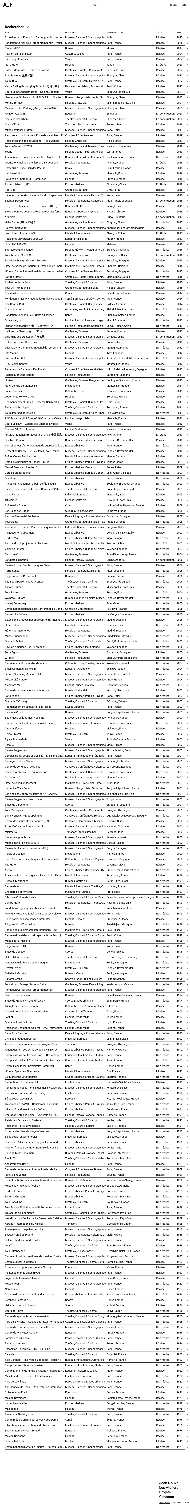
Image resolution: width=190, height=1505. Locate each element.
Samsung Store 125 (16, 59)
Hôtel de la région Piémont (20, 783)
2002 (179, 723)
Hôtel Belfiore (13, 625)
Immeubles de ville (16, 1403)
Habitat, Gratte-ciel (76, 102)
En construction (165, 113)
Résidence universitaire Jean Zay (24, 238)
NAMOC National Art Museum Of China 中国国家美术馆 (35, 434)
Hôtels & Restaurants (77, 162)
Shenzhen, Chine (116, 119)
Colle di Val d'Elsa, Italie (120, 532)
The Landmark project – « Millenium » (26, 543)
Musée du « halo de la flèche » (22, 1185)
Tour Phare (11, 592)
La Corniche (12, 696)
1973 (179, 1436)
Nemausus (11, 1289)
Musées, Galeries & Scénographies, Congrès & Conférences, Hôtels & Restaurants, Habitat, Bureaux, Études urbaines (86, 1087)
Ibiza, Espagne (115, 353)
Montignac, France (117, 347)
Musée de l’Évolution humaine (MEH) (26, 848)
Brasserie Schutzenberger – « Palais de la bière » (33, 875)
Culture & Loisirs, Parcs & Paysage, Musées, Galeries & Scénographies (86, 859)
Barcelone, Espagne (118, 374)
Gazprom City (13, 554)
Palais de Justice (15, 853)
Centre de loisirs (14, 886)
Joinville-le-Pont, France (121, 1104)
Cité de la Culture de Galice (20, 897)
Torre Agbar (12, 652)
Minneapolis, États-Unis (120, 587)
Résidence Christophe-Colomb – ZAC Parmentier (33, 1027)
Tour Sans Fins (13, 1202)
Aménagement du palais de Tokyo (24, 1229)
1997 (179, 957)
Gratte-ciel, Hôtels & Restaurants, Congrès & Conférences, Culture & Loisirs (86, 309)
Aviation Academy (15, 113)
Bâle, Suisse (114, 930)
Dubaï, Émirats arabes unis (122, 641)
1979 (179, 1398)
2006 (179, 554)
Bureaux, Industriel (76, 690)
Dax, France (113, 1071)
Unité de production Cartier (20, 1038)
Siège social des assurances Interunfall (28, 919)
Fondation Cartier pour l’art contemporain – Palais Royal (35, 43)
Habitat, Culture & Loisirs (79, 1125)
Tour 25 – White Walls (17, 287)
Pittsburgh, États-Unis (119, 761)
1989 (179, 1164)
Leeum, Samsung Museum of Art (24, 674)
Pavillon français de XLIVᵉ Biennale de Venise (31, 1147)
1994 (179, 989)
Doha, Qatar (113, 130)
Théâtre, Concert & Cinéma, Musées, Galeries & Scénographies (86, 641)
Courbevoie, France (118, 1109)
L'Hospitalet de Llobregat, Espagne (127, 369)
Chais (68, 168)
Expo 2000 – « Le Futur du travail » (25, 826)
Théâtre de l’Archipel (17, 407)
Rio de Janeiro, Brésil (119, 750)
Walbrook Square (15, 598)
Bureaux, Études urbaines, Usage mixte (86, 440)
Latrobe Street (13, 277)
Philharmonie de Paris (17, 282)
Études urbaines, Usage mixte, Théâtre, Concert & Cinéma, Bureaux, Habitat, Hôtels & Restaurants (86, 870)
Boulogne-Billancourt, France (123, 380)
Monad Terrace (14, 102)
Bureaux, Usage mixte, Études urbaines (86, 788)
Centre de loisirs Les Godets (21, 1332)
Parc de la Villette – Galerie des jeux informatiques (34, 1321)
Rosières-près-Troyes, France (123, 1398)
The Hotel (10, 864)
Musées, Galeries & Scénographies (85, 37)
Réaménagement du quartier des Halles (28, 706)
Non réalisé (162, 157)
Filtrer (94, 5)
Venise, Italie (114, 1120)
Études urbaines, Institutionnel (82, 647)
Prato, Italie (113, 891)
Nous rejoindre (164, 1503)
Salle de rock (12, 1354)
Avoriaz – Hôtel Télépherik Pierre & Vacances (31, 162)
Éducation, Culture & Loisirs (81, 1370)
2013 (179, 309)
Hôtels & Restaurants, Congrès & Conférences (86, 200)
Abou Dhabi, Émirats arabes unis (125, 228)
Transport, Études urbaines (80, 124)
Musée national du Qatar (19, 130)
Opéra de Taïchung (16, 701)
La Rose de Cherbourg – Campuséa (25, 179)
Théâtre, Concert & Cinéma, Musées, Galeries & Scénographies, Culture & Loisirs (86, 897)
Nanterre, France (116, 1049)
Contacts (166, 1496)
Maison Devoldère (15, 1398)
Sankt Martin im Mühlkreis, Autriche (127, 358)
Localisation (115, 32)
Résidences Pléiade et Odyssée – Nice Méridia (32, 140)
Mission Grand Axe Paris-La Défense (26, 1109)
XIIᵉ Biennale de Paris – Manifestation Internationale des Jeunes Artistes (35, 1387)
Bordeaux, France (117, 396)
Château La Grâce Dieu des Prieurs (25, 168)
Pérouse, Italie (115, 832)
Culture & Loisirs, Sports (79, 511)
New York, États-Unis (119, 146)
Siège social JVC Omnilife (20, 924)
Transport (71, 1044)
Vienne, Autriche (116, 456)
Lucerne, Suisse (116, 821)
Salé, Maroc (113, 603)
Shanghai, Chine (116, 75)
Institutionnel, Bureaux (78, 891)
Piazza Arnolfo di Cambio (19, 532)
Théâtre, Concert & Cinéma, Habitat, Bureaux (86, 1158)
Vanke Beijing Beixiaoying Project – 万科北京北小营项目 (35, 86)
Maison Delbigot (14, 1441)
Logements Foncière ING (19, 396)
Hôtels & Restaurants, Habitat (82, 570)
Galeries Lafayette (15, 973)
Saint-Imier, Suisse (117, 1038)
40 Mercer (11, 500)
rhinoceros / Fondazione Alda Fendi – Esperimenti (34, 195)
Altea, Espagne (115, 570)
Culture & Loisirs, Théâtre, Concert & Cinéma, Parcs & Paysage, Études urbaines (86, 663)
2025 (179, 37)
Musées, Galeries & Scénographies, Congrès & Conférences (86, 837)
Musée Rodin (12, 1283)
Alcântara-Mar (13, 685)
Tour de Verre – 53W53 (18, 146)
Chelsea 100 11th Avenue (19, 429)
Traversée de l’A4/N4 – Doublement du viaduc (31, 1104)
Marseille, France (116, 173)
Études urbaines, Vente (78, 467)
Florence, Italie (115, 625)
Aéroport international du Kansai (24, 1223)
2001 (179, 755)
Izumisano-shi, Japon (119, 1223)
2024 (179, 48)
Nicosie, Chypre (116, 211)
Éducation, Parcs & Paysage (81, 211)
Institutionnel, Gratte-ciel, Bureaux (84, 266)
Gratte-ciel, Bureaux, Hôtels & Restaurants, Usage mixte (86, 81)
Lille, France (113, 1006)
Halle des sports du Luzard (20, 1305)
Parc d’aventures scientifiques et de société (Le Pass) (35, 859)
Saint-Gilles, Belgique (119, 472)
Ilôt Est (9, 1017)
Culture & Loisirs (74, 53)
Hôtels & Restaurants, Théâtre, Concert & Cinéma (86, 902)
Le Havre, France (116, 511)
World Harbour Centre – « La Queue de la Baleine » (34, 1218)
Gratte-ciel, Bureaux (76, 173)
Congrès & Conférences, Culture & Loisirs (86, 766)
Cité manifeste (13, 728)
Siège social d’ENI (15, 946)
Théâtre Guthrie (14, 587)
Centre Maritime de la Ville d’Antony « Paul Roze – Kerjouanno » (35, 1370)
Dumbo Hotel (12, 902)
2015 (179, 260)
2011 (179, 374)
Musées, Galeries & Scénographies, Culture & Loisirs (86, 1327)
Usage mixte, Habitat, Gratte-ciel (84, 86)
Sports (69, 804)
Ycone (8, 151)
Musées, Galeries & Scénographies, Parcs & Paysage (86, 347)
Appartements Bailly (16, 1164)
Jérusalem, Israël (116, 837)
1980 (179, 1392)
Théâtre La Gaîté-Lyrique (19, 1414)
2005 (179, 603)
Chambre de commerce (18, 891)
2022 (179, 70)
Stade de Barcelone (16, 804)
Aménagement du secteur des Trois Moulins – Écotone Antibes (35, 157)
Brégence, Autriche (118, 919)
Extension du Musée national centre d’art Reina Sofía (35, 619)
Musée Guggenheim (16, 636)
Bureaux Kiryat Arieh (16, 881)
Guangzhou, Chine (117, 255)
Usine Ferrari (12, 494)
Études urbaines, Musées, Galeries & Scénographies (86, 1076)
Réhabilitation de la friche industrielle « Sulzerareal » (35, 1087)
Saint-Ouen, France (118, 1278)
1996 (179, 962)
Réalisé (160, 37)
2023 (179, 64)
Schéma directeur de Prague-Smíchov (27, 1131)
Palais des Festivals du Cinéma (23, 1120)
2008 (179, 500)
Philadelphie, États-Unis (120, 309)
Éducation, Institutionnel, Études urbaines (86, 755)
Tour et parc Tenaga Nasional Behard (26, 984)
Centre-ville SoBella (16, 614)
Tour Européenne (15, 1251)
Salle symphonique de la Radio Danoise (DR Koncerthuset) (35, 489)
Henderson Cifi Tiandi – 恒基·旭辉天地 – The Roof (34, 97)
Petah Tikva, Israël (117, 881)
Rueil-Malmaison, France (121, 315)
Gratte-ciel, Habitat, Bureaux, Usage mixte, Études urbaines (86, 772)
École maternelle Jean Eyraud (22, 1430)
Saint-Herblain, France (119, 1245)
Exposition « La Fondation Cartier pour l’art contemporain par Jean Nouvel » (35, 37)
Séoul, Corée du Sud (118, 91)
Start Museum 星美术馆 (19, 75)
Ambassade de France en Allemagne (26, 962)
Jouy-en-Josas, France (120, 1256)
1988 (179, 1223)
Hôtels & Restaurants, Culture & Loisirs (86, 1234)
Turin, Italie (113, 783)
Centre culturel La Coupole (20, 1261)
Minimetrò (11, 832)
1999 (179, 870)
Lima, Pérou (113, 189)
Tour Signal (11, 521)
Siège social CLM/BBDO (19, 1098)
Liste (184, 5)
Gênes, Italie (114, 467)
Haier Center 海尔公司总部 (20, 222)
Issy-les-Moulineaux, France (123, 1098)
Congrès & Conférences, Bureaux (84, 1169)
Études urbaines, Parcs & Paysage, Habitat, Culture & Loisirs (86, 1049)
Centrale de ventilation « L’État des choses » (30, 1294)
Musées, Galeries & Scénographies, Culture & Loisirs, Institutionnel (86, 1447)
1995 (179, 979)
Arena (8, 870)
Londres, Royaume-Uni (120, 440)
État (159, 32)
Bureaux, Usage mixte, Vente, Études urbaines (86, 97)
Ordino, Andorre (116, 559)
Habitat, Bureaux (75, 919)
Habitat (69, 64)
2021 (179, 91)
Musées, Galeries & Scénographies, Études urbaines (86, 1218)
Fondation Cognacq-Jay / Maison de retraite (30, 908)
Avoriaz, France (115, 162)
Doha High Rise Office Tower (21, 342)
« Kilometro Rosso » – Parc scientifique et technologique (35, 527)
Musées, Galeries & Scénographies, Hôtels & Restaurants (86, 619)
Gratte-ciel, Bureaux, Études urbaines (86, 413)
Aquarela (10, 217)
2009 (179, 462)
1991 (179, 1109)
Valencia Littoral (14, 549)
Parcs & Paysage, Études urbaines (85, 516)
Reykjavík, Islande (117, 608)
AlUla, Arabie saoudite (119, 200)
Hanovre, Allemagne (118, 826)
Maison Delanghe (15, 1436)
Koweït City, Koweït (118, 663)
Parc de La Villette (15, 1381)
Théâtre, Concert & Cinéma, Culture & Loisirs (86, 935)
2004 (179, 663)
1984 (179, 1327)
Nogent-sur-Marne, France (122, 1294)
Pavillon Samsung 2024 (18, 53)
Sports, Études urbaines (79, 1000)
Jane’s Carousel (14, 391)
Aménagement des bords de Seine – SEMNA (31, 1049)
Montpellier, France (118, 364)
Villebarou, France (117, 1136)
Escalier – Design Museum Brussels (26, 260)
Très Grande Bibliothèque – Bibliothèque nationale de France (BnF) (35, 1207)
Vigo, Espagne (115, 538)
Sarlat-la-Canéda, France (121, 739)
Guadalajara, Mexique (119, 636)
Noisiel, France (115, 1305)
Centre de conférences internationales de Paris (32, 1169)
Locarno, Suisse (116, 886)
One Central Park (14, 304)
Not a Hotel (11, 64)
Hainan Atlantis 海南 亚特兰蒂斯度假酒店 (29, 325)
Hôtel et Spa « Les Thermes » (22, 1071)
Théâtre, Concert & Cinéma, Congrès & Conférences (86, 1316)
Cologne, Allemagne (118, 810)
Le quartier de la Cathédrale (21, 1076)
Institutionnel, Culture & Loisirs (83, 723)
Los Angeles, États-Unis (120, 793)
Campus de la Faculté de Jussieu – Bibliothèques (33, 1055)
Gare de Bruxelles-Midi (18, 472)
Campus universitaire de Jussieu (24, 1365)
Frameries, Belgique (118, 859)
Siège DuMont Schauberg (20, 1153)
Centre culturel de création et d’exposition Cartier (33, 1256)
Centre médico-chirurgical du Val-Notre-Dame (31, 1419)
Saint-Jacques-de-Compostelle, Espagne (130, 897)
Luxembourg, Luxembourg (122, 957)
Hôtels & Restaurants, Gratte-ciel (84, 456)
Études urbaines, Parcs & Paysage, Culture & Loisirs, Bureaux (86, 696)
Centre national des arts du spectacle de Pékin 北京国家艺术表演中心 (35, 935)
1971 (179, 1447)
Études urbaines (74, 184)
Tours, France (114, 1011)
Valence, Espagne (117, 549)
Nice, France (114, 140)
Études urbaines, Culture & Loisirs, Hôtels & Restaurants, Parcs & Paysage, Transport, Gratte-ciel (86, 538)
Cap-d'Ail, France (116, 1125)
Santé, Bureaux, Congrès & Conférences (86, 298)
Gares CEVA (12, 124)
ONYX (8, 1245)
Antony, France (115, 238)
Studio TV (10, 1158)
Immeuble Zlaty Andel (17, 788)
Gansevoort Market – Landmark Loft (26, 772)
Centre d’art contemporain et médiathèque (29, 1327)
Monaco (111, 48)
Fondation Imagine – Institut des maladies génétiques (35, 298)
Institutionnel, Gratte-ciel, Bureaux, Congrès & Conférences (86, 783)
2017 (179, 217)
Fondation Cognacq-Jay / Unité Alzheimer (29, 315)
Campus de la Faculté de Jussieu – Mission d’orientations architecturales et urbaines (35, 755)
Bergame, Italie (115, 527)
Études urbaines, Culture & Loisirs (84, 1294)
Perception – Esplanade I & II (22, 1082)
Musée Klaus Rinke (16, 358)
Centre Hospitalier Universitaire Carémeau (29, 1066)
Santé (68, 315)
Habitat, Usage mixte (77, 418)
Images (173, 5)
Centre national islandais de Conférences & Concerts (35, 608)
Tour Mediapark (14, 810)
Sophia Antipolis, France (121, 157)
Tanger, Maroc (115, 462)
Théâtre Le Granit (15, 1343)
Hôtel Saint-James (16, 1174)
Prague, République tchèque (123, 712)
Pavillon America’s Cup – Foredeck (25, 647)
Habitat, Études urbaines (79, 685)
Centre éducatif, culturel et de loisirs (26, 663)
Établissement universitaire (20, 668)
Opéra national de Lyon (18, 1022)
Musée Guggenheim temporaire (23, 799)
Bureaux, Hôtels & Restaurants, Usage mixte (86, 157)
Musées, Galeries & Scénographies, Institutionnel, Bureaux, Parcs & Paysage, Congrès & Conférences (86, 565)
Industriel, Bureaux (76, 494)
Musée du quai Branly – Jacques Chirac (28, 565)
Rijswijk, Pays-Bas (117, 206)
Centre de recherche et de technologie (27, 690)
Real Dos (10, 189)
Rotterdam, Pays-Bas (119, 1158)
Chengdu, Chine (116, 233)
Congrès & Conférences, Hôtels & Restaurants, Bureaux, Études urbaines (86, 815)
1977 (179, 1414)
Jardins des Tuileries (17, 1338)
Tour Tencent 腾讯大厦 (18, 255)
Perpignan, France (117, 407)
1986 (179, 1294)
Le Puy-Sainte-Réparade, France (125, 505)
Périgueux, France (117, 717)
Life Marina (11, 353)
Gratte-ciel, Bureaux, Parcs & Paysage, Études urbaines (86, 984)
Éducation (71, 113)
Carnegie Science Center (19, 761)
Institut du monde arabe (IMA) (22, 1272)
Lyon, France (114, 151)
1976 (179, 1419)
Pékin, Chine (114, 86)
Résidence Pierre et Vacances (22, 1125)
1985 (179, 1316)
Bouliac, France (116, 1174)
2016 (179, 244)
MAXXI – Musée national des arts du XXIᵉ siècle (33, 913)
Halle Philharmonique (17, 957)
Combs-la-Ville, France (120, 1261)
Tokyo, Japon (114, 734)
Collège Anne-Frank (16, 1392)
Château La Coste (15, 505)
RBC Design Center (16, 364)
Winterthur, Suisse (117, 1087)
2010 (179, 423)
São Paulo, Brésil (116, 70)
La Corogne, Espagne (119, 766)
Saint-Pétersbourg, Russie (122, 554)
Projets (165, 1492)
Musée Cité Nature (16, 679)
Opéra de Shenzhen (16, 119)
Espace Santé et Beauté (19, 1234)
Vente (68, 59)
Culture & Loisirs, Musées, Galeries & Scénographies (86, 1321)
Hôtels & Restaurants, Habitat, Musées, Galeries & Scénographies (86, 195)
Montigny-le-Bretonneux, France (125, 1316)
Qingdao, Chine (115, 222)
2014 (179, 293)
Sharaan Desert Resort (18, 200)
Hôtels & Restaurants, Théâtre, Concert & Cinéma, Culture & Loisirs (86, 886)
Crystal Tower (13, 968)
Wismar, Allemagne (118, 690)
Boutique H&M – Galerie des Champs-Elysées (31, 423)
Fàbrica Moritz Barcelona (19, 374)
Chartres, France (116, 1076)
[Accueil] (8, 3)
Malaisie (111, 244)
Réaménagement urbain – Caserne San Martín (32, 402)
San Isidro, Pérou (116, 413)
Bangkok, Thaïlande (118, 249)
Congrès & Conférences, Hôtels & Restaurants (86, 271)
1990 (179, 1142)
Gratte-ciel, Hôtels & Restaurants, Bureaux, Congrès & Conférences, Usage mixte (86, 810)
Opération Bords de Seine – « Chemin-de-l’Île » (31, 1115)
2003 (179, 685)
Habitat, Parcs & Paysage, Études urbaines (86, 1115)
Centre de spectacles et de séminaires (27, 1316)
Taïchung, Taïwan (117, 701)
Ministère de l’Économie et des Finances (28, 1376)
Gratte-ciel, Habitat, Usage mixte (84, 304)
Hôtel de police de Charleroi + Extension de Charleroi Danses (35, 266)
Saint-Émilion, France (119, 168)
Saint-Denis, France (118, 1000)
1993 (179, 1011)
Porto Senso (12, 570)
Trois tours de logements (19, 1213)
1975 (179, 1425)
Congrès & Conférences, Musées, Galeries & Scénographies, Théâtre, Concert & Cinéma (86, 821)
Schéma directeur (15, 1196)
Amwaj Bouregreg (15, 603)
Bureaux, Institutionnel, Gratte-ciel (84, 1359)
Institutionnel (72, 385)
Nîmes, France (115, 1066)
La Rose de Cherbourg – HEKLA (23, 331)
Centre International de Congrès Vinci (26, 1011)
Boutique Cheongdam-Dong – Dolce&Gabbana (32, 91)
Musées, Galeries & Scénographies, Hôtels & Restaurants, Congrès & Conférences (86, 848)
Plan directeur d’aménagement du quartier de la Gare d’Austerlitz (35, 445)
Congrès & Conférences (79, 135)
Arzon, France (115, 1370)
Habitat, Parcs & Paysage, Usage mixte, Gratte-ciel (86, 320)
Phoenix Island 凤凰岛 (18, 184)
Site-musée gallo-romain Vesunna (24, 717)
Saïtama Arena (13, 979)
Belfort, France (115, 1343)
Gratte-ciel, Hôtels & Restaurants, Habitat (86, 70)
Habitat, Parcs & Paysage (80, 559)
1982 (179, 1365)
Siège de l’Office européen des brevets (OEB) (31, 206)
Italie (109, 37)
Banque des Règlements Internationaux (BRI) (31, 930)
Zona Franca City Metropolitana (23, 815)
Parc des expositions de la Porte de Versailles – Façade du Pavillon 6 (35, 135)
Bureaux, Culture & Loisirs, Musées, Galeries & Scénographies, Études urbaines (86, 598)
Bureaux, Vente (74, 973)
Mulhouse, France (117, 728)
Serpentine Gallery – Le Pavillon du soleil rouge (32, 451)
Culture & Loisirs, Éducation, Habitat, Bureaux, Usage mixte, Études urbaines (86, 1006)
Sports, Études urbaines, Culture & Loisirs (86, 979)
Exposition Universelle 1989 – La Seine (27, 1349)
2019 (179, 124)
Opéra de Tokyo (14, 1310)
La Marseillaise (13, 173)
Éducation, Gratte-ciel (77, 668)
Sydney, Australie (116, 304)
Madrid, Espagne (116, 619)
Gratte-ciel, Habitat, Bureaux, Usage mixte (86, 222)
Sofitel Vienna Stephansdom (21, 456)
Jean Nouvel (169, 1483)
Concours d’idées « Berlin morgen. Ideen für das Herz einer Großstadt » (35, 1142)
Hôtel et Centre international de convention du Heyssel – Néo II (35, 271)
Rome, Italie (113, 195)
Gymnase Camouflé (16, 1300)
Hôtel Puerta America (17, 630)
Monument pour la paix (18, 837)
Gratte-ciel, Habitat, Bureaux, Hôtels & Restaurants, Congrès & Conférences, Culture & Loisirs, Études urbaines (86, 402)
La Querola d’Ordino (16, 559)
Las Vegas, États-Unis (119, 614)
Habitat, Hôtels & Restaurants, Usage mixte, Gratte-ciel (86, 249)
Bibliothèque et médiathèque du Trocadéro (30, 1425)
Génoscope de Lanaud (18, 995)
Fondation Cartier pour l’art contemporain (29, 989)
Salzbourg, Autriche (118, 1185)
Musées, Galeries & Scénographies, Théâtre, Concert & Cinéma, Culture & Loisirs (86, 761)
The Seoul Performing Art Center (24, 581)
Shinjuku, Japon (116, 668)
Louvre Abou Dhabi (16, 228)
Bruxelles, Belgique (118, 260)
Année (180, 32)
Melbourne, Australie (119, 277)
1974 (179, 1430)
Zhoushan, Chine (116, 184)
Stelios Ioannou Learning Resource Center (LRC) (33, 211)
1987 (179, 1256)
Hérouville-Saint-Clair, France (123, 1082)
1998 (179, 930)
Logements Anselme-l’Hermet (22, 1278)
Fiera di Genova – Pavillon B (21, 467)
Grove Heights (13, 320)
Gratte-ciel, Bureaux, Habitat (81, 287)
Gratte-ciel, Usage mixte (79, 1251)
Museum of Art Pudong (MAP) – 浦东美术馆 (31, 108)
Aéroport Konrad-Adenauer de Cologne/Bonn (31, 1044)
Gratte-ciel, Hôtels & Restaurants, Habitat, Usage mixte (86, 277)
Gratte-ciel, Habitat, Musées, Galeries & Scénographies (86, 146)
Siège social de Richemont (20, 576)
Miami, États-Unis (117, 320)
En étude (161, 64)
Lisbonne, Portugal (117, 685)
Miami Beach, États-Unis (121, 102)
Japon (110, 64)
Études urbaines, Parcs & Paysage (85, 462)
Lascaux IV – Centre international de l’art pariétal (33, 347)
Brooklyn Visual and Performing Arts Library (30, 723)
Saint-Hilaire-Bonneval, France (124, 995)
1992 (179, 1044)
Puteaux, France (116, 179)
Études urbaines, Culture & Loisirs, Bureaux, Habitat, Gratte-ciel (86, 549)
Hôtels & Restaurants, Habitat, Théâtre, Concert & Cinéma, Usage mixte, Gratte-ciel (86, 543)
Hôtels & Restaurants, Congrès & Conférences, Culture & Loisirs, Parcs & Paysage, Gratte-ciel (86, 325)
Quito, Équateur (116, 217)
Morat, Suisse (114, 745)
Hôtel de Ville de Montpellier (21, 385)
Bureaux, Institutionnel (78, 1180)
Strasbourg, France (118, 875)
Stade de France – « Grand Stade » (25, 1000)
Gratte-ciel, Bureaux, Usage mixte (84, 380)
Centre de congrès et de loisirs (22, 766)
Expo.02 (9, 745)
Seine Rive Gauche (16, 1033)
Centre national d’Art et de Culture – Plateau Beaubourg (35, 1447)
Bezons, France (116, 1027)
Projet (9, 32)
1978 (179, 1403)
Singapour (112, 113)
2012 (179, 342)
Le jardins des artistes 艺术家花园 (24, 336)
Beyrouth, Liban (116, 543)
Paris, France (114, 43)
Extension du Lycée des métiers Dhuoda (28, 1267)
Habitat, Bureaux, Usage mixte (82, 777)
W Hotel (9, 657)
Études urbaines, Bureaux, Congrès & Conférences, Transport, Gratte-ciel (86, 472)
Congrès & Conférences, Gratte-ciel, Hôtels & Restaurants (86, 369)
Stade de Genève (15, 951)
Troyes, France (115, 1408)
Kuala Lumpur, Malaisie (120, 984)
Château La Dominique (18, 293)
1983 (179, 1349)
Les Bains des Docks (17, 511)
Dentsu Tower (13, 734)
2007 (179, 527)
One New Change (15, 440)
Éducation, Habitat (76, 238)
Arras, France (114, 679)
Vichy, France (114, 1234)
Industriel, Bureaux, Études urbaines (86, 527)
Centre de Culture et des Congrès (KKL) (28, 821)
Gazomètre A (12, 777)
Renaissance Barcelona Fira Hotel (25, 369)
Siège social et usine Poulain (21, 1136)
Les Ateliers (168, 1487)
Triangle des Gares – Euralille (22, 1006)
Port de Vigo (12, 538)
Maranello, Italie (116, 494)
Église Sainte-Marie (16, 739)
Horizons (10, 380)
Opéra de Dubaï (14, 641)
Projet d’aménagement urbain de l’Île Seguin (30, 483)
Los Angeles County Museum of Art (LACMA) (31, 793)
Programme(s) (74, 32)
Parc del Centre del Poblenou (22, 516)
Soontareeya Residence (19, 249)
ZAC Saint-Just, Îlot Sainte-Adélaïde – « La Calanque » (35, 418)
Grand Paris (11, 478)
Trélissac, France (116, 1430)
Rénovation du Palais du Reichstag (25, 1093)
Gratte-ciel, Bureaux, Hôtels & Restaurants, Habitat (86, 521)
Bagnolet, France (116, 1354)
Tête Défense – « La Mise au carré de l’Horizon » (33, 1359)
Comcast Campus (15, 309)
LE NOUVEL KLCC (15, 244)
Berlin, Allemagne (117, 962)
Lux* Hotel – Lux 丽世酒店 (20, 233)
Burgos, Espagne (116, 848)
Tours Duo (11, 81)
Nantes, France (115, 853)
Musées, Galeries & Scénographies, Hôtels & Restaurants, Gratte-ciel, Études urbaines (86, 336)
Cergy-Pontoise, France (120, 1403)
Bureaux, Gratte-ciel (76, 206)
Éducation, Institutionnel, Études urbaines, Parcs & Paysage (86, 1365)
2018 (179, 157)
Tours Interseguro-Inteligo (20, 413)
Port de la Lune (14, 1191)
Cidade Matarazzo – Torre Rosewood (27, 70)
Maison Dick (12, 1408)
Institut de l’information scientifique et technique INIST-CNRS (35, 1180)
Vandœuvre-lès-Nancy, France (124, 1180)
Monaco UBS (12, 48)
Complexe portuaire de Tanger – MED (27, 462)
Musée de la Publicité (17, 940)
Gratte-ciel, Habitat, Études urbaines (86, 1213)
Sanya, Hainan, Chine (119, 325)
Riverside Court (14, 712)
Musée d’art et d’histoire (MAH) (23, 842)
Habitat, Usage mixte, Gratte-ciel (84, 151)
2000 (179, 821)
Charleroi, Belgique (117, 266)
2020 (179, 113)
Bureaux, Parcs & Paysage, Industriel (86, 1153)
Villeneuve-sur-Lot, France (122, 1441)
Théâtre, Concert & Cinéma (81, 119)
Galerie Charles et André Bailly (22, 1240)
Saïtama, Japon (116, 979)
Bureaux (70, 48)
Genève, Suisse (115, 124)
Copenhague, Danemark (121, 489)
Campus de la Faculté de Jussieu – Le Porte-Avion (34, 1060)
